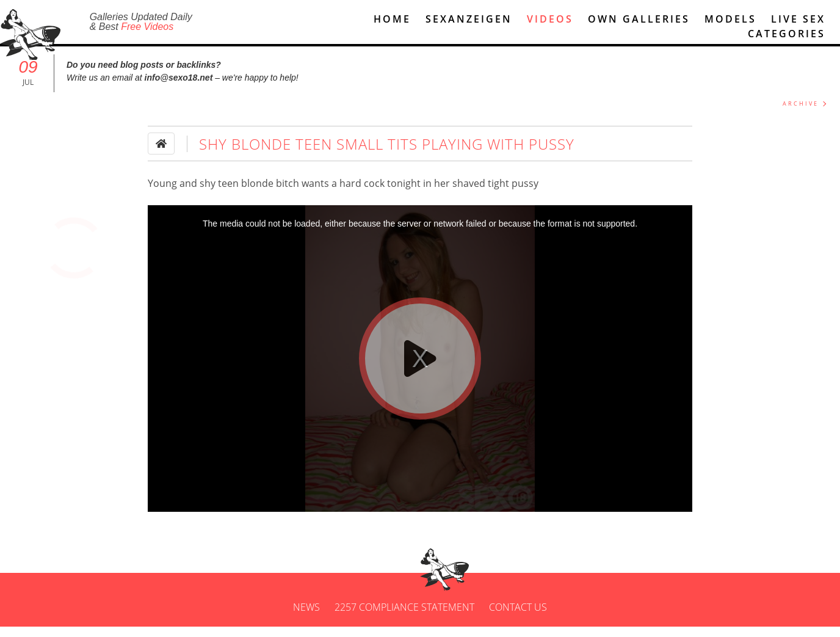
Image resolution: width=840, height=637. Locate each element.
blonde (257, 193)
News (306, 617)
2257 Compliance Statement (404, 617)
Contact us (518, 617)
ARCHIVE (801, 114)
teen (228, 193)
